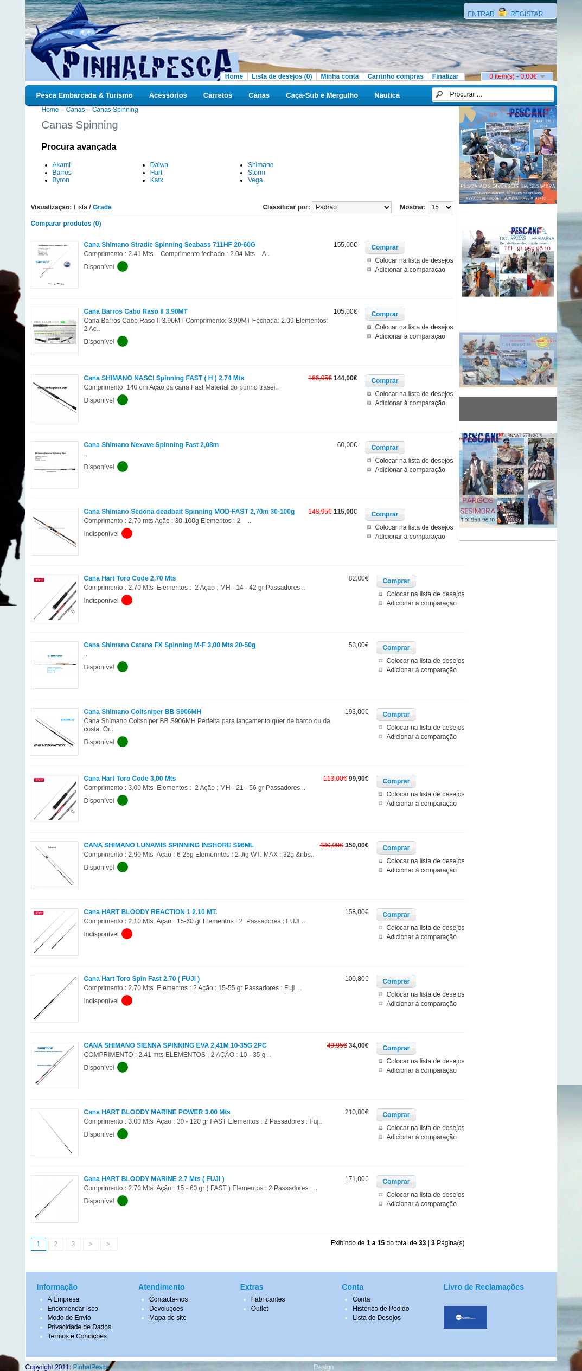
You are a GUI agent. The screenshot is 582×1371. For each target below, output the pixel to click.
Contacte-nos (168, 1299)
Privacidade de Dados (79, 1327)
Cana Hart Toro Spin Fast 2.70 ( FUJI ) (142, 979)
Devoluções (166, 1308)
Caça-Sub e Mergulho (322, 95)
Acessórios (168, 95)
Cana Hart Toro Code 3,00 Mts (130, 778)
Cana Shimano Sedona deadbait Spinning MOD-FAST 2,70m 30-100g (189, 511)
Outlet (259, 1308)
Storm (256, 172)
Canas (259, 95)
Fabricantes (268, 1299)
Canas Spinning (115, 109)
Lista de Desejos (377, 1318)
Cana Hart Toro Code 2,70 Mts (130, 578)
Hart (156, 172)
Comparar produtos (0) (66, 223)
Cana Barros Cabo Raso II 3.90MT (136, 311)
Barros (62, 172)
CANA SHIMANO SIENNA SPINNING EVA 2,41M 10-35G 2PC (175, 1045)
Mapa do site (168, 1318)
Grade (102, 207)
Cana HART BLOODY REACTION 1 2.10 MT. (151, 912)
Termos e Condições (77, 1336)
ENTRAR (482, 14)
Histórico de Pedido (381, 1308)
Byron (61, 180)
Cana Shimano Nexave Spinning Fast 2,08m (151, 445)
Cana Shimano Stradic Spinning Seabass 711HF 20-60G (170, 244)
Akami (62, 165)
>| (109, 1244)
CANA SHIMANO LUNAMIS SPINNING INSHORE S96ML (169, 845)
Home (234, 76)
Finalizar (445, 76)
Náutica (387, 95)
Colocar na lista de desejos (414, 260)
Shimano (260, 165)
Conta (361, 1299)
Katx (156, 180)
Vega (255, 180)
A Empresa (64, 1299)
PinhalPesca (91, 1367)
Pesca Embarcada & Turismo (84, 95)
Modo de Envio (69, 1318)
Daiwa (159, 165)
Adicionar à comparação (410, 269)
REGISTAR (526, 14)
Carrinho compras (395, 76)
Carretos (217, 95)
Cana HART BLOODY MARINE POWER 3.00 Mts (157, 1112)
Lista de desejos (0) (282, 76)
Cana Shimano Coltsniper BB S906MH (143, 712)
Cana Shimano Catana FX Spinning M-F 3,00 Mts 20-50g (170, 645)
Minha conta (340, 76)
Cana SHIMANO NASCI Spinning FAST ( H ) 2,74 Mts (164, 378)
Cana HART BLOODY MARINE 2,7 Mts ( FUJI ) (154, 1179)
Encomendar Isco (73, 1308)
